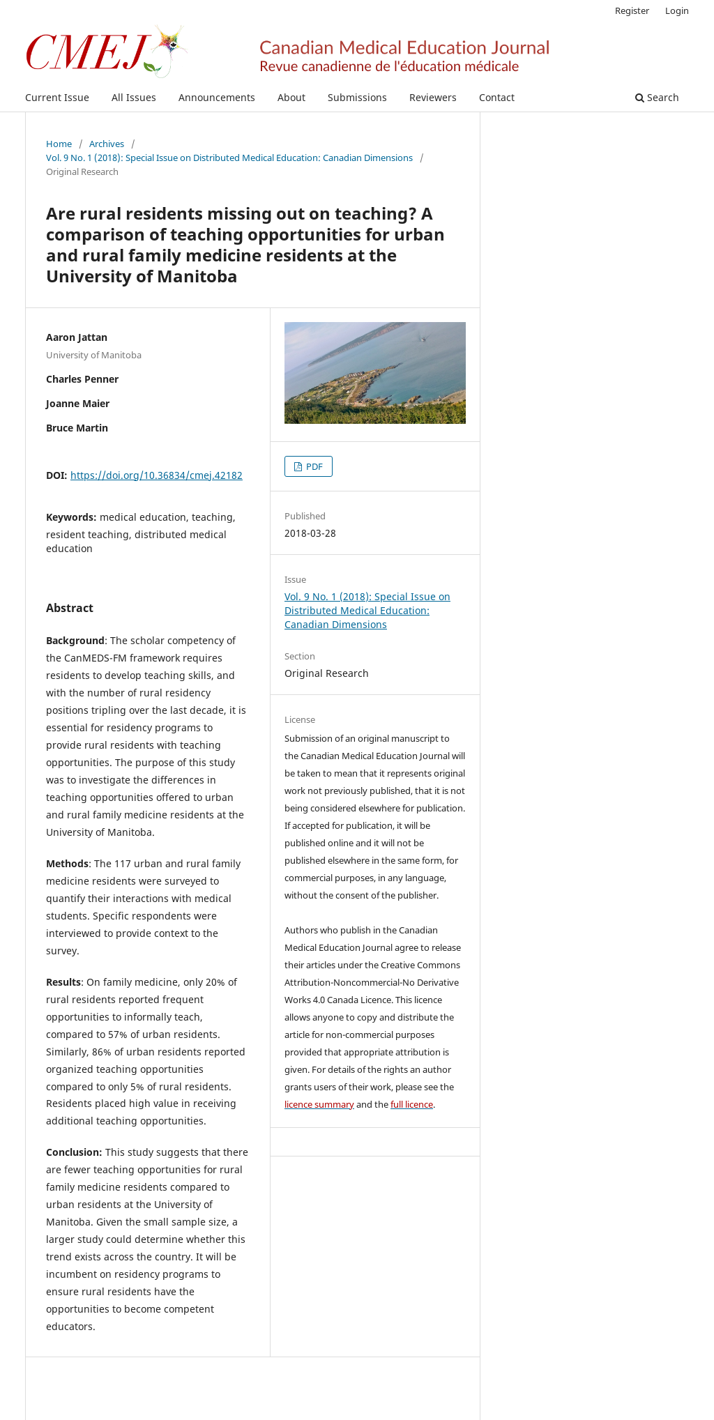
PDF (313, 466)
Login (677, 10)
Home (59, 143)
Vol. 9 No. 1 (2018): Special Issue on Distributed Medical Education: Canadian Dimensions (229, 157)
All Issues (134, 97)
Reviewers (433, 97)
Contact (497, 97)
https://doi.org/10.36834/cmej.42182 (156, 475)
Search (657, 97)
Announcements (216, 97)
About (291, 97)
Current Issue (57, 97)
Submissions (357, 97)
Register (632, 10)
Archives (106, 143)
